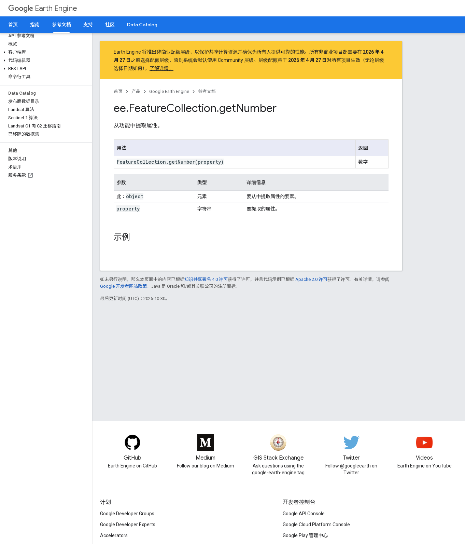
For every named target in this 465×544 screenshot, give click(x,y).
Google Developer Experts (127, 524)
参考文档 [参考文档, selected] (61, 25)
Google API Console (304, 513)
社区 (110, 25)
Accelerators (114, 535)
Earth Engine (42, 8)
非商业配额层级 (173, 52)
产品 (135, 91)
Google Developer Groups (127, 513)
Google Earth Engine (169, 91)
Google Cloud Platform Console (316, 524)
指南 (35, 25)
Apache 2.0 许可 (311, 279)
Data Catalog (142, 25)
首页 (13, 25)
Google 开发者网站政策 (123, 286)
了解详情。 (161, 68)
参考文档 (207, 91)
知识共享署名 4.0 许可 (206, 279)
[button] (44, 52)
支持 (88, 25)
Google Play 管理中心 (305, 535)
